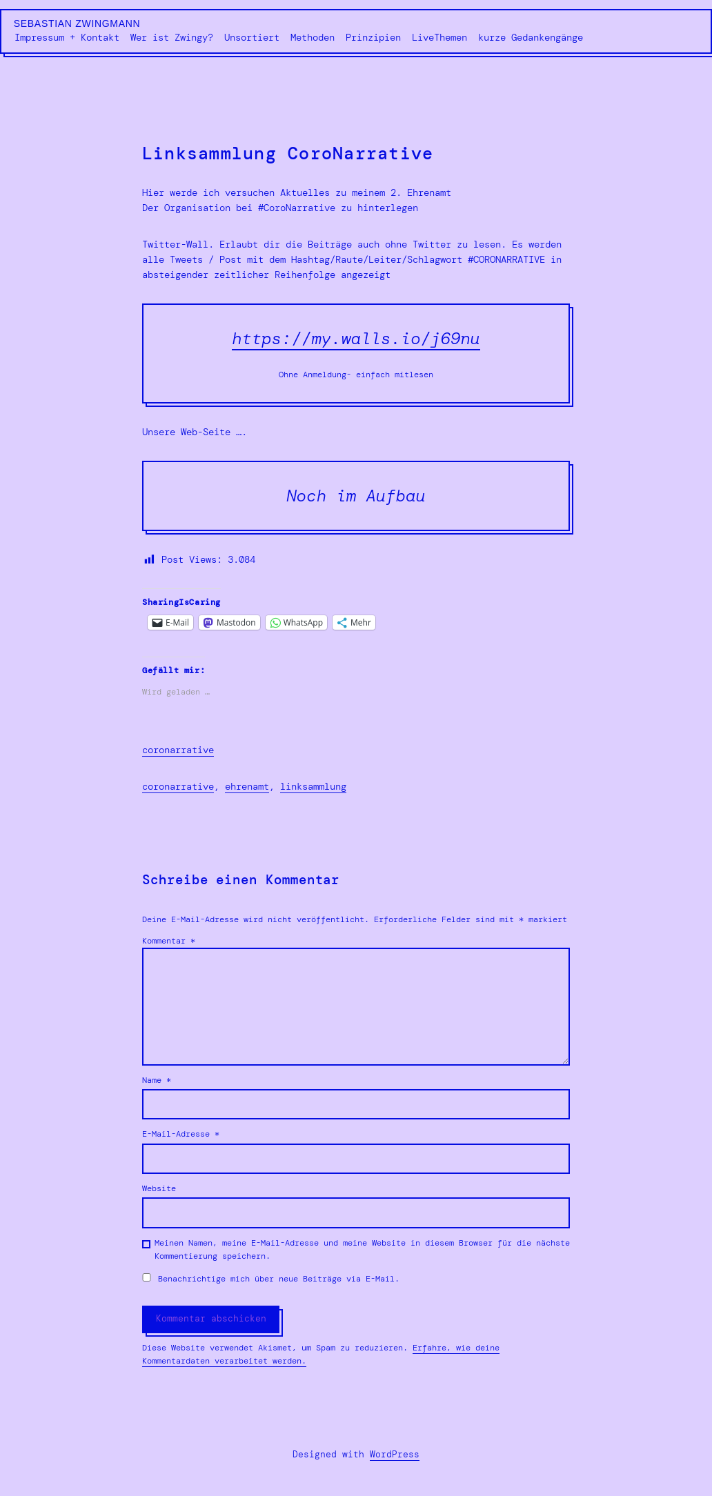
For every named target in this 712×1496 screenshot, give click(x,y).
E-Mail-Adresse (180, 1133)
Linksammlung (313, 786)
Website (159, 1188)
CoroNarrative (178, 786)
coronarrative (178, 750)
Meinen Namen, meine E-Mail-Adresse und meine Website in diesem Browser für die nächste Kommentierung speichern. (362, 1249)
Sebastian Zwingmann (77, 23)
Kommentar (168, 940)
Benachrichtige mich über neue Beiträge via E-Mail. (278, 1278)
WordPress (394, 1454)
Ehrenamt (247, 786)
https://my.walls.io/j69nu (356, 338)
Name (156, 1080)
